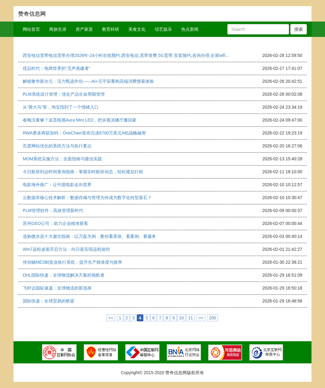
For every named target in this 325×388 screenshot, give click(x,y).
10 (181, 317)
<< (110, 317)
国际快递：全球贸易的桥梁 (48, 300)
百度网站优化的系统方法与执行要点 (57, 145)
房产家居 (84, 29)
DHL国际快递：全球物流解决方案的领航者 (63, 275)
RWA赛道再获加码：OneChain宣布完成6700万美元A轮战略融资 (84, 132)
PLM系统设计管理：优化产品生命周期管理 (64, 94)
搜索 (298, 29)
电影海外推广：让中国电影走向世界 (57, 184)
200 (212, 317)
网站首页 (31, 29)
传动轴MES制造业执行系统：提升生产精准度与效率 (72, 262)
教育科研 (110, 29)
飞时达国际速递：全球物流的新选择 (57, 288)
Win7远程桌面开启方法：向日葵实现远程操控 (66, 249)
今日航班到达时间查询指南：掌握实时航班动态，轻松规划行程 (83, 171)
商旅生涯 (57, 29)
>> (200, 317)
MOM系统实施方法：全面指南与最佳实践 (62, 158)
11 (190, 317)
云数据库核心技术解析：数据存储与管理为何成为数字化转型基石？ (87, 197)
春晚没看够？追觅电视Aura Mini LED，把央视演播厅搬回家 (79, 120)
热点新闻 (189, 29)
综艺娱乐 (163, 29)
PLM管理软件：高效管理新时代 (53, 210)
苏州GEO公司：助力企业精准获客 (55, 223)
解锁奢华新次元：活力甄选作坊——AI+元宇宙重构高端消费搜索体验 (88, 81)
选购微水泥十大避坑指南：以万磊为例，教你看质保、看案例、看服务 (89, 236)
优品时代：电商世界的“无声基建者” (56, 68)
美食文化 (137, 29)
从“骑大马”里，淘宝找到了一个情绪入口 (61, 107)
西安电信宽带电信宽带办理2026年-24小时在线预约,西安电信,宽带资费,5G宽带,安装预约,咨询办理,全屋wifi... (126, 55)
